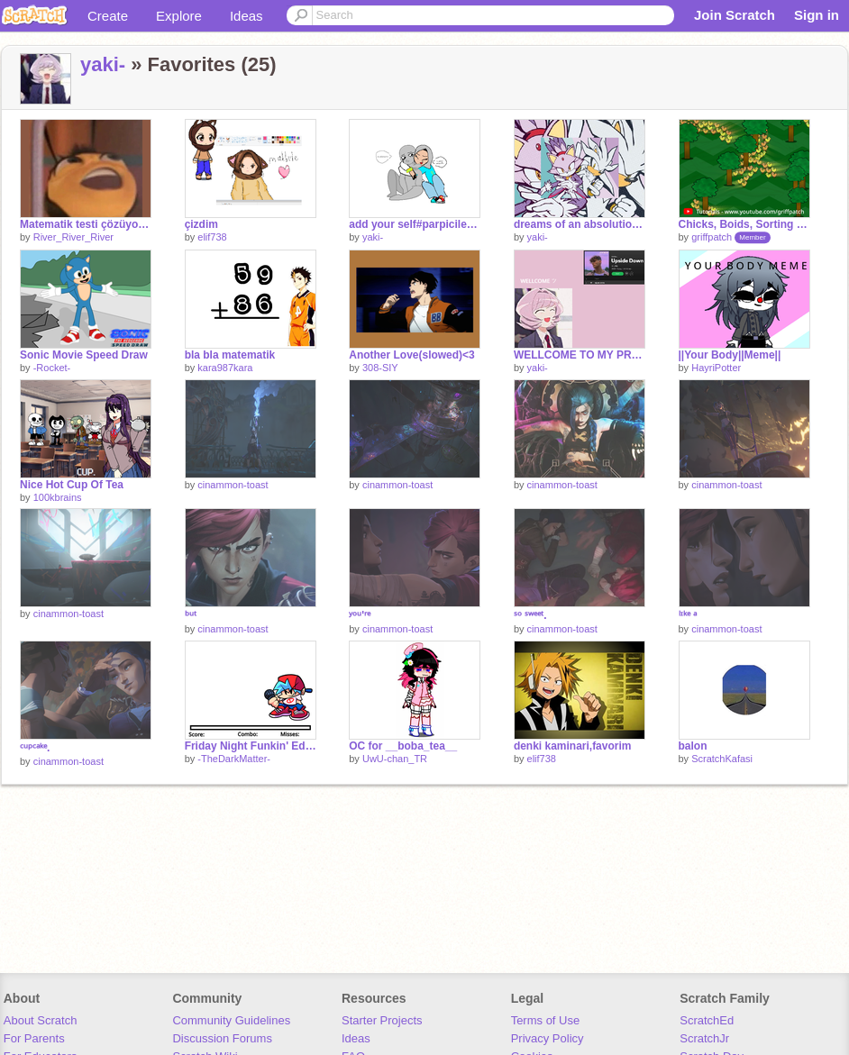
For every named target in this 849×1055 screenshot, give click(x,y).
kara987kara (224, 367)
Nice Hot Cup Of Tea (71, 484)
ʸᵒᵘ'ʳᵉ (359, 615)
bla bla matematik (230, 355)
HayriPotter (716, 367)
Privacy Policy (547, 1038)
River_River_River (73, 237)
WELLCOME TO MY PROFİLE (579, 355)
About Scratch (41, 1020)
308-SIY (380, 367)
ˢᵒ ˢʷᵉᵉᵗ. (530, 615)
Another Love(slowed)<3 (412, 355)
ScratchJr (704, 1038)
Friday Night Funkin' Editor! (250, 746)
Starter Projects (382, 1020)
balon (693, 746)
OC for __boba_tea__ (403, 746)
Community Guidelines (231, 1020)
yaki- (102, 64)
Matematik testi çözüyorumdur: (85, 224)
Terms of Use (545, 1020)
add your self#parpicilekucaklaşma (414, 224)
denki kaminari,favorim (573, 746)
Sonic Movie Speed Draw (84, 355)
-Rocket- (52, 367)
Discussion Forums (222, 1038)
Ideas (246, 15)
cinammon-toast (232, 484)
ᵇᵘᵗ (190, 615)
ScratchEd (707, 1020)
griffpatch (711, 237)
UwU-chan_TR (394, 758)
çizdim (201, 224)
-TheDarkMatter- (233, 758)
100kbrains (57, 497)
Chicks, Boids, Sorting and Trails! (744, 224)
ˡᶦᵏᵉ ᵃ (688, 615)
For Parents (34, 1038)
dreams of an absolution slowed (579, 224)
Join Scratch (734, 15)
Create (107, 15)
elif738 (211, 237)
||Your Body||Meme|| (730, 355)
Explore (179, 15)
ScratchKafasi (722, 758)
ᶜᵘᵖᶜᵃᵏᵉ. (35, 747)
